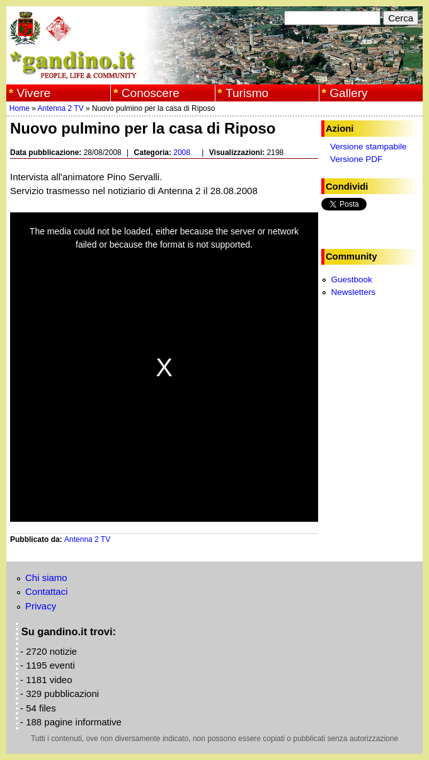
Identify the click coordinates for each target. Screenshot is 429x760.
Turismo (247, 93)
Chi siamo (46, 577)
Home (19, 108)
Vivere (34, 93)
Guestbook (351, 279)
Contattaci (46, 591)
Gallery (348, 93)
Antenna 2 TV (61, 108)
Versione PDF (356, 159)
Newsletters (353, 292)
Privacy (40, 606)
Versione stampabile (368, 146)
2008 (181, 152)
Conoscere (151, 93)
